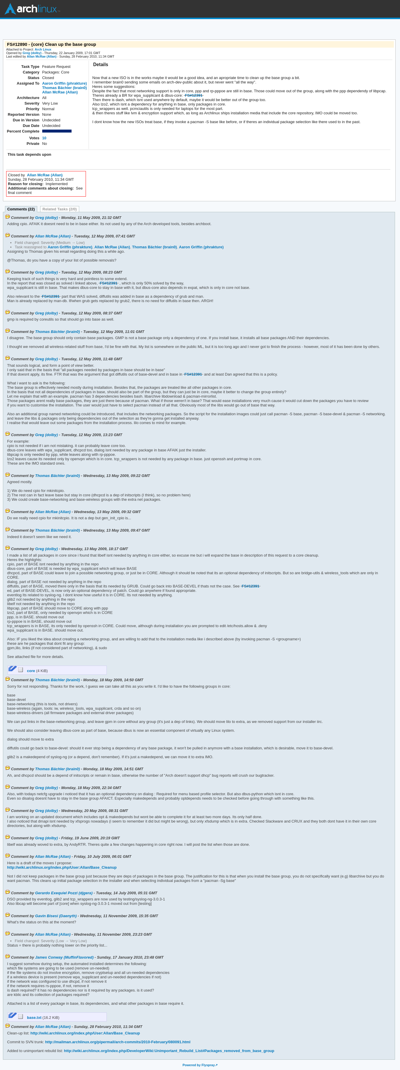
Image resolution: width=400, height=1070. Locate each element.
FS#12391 (193, 95)
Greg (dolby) (32, 53)
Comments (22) (21, 209)
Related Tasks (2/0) (60, 209)
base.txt (30, 1017)
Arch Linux (32, 9)
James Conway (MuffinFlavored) (64, 957)
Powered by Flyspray (198, 1065)
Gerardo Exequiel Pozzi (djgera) (64, 893)
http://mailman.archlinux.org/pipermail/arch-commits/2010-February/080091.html (117, 1042)
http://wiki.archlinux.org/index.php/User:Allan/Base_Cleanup (61, 867)
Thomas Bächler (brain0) (64, 88)
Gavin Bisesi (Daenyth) (56, 916)
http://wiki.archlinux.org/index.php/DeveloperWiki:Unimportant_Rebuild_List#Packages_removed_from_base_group (168, 1051)
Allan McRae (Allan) (41, 56)
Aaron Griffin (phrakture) (64, 83)
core (27, 671)
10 (44, 138)
